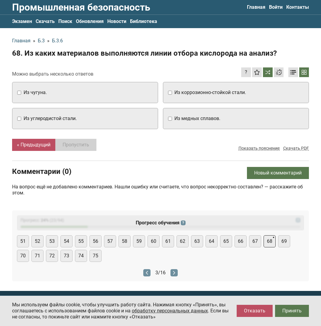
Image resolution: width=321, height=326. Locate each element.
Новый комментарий (278, 173)
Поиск (65, 21)
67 (255, 241)
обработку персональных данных (170, 311)
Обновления (90, 21)
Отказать (254, 311)
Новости (116, 21)
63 (197, 241)
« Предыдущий (33, 145)
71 (37, 256)
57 (110, 241)
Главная (256, 7)
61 (168, 241)
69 (284, 241)
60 (153, 241)
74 (81, 256)
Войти (276, 7)
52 (37, 241)
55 (81, 241)
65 (226, 241)
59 (139, 241)
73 (66, 256)
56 (95, 241)
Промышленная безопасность (81, 7)
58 (124, 241)
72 (52, 256)
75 (95, 256)
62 (182, 241)
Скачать (45, 21)
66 (240, 241)
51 (23, 241)
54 (66, 241)
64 (211, 241)
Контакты (297, 7)
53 (52, 241)
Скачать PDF (296, 148)
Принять (292, 311)
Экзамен (22, 21)
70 (23, 256)
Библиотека (143, 21)
